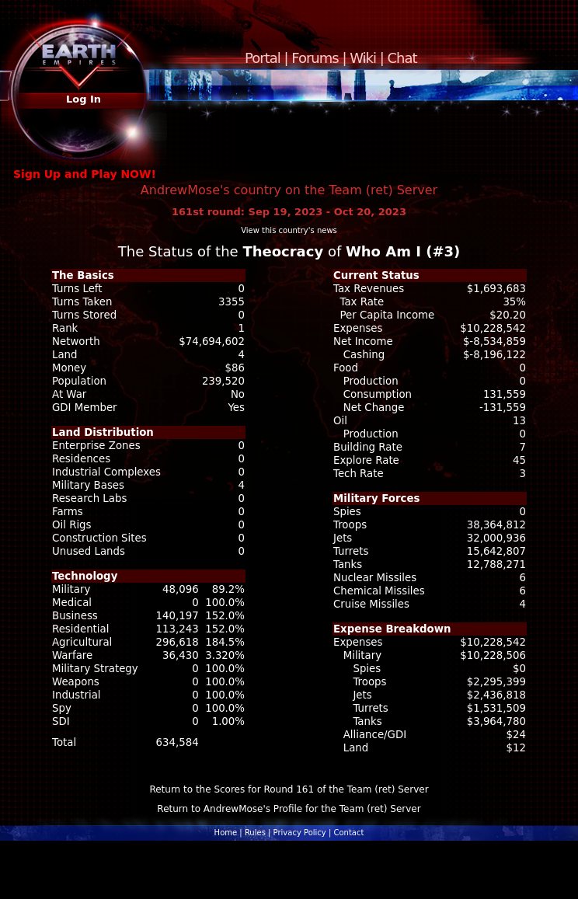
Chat (402, 58)
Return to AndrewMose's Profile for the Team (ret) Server (288, 808)
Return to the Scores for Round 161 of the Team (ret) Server (288, 789)
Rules (255, 832)
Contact (348, 832)
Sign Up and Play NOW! (84, 174)
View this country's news (289, 230)
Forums (314, 58)
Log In (83, 99)
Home (226, 832)
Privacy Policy (299, 832)
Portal (262, 58)
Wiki (363, 58)
